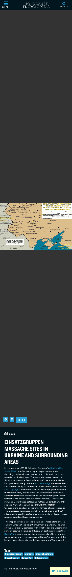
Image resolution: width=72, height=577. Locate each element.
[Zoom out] (5, 413)
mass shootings (42, 477)
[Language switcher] (29, 573)
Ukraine (29, 547)
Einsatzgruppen (13, 547)
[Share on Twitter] (22, 573)
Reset (21, 413)
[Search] (64, 5)
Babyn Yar (9, 527)
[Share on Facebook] (15, 573)
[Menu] (6, 5)
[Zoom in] (12, 413)
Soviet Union (12, 551)
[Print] (7, 573)
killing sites (41, 551)
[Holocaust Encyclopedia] (36, 5)
